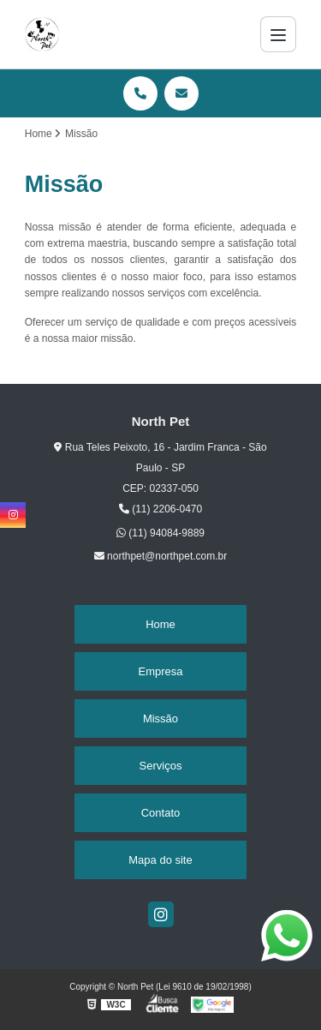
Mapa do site (160, 859)
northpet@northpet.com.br (161, 556)
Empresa (160, 671)
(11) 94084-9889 (160, 533)
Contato (161, 812)
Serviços (161, 765)
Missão (160, 718)
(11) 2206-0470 (160, 509)
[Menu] (278, 34)
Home (160, 624)
